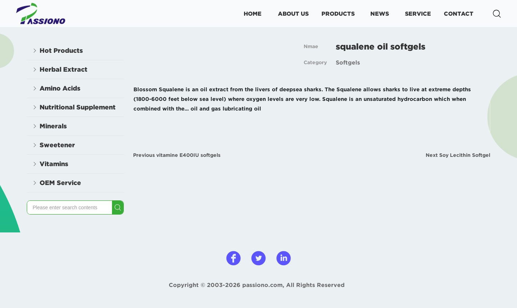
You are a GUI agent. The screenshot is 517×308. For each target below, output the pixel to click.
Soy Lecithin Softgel (464, 155)
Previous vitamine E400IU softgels (177, 155)
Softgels (348, 62)
